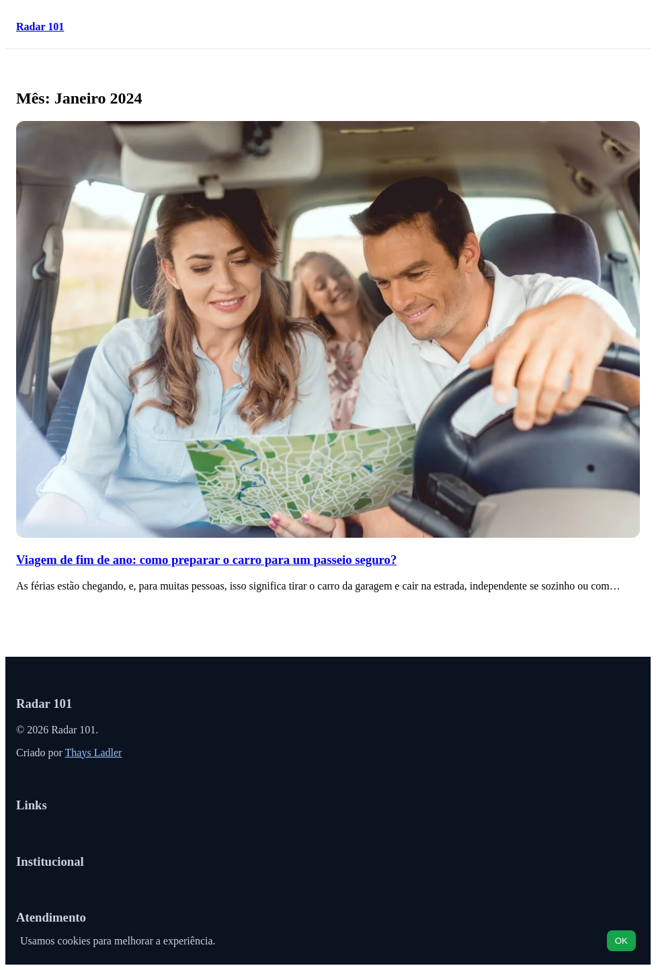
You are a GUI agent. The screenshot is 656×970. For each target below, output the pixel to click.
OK (621, 941)
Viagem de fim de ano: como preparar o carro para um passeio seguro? (206, 560)
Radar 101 (40, 26)
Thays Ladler (93, 752)
